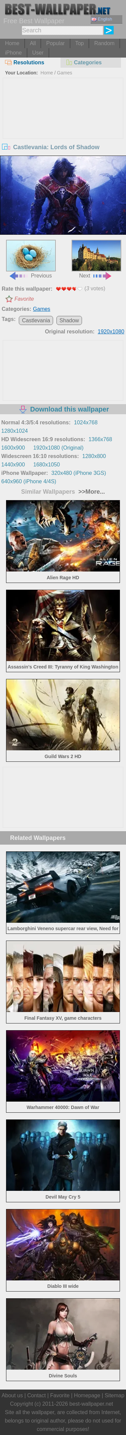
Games (64, 72)
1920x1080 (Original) (58, 448)
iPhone (13, 53)
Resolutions (24, 62)
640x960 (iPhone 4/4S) (28, 481)
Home (12, 43)
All (33, 43)
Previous (31, 259)
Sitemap (114, 1395)
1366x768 (100, 439)
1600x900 (13, 448)
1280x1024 (14, 431)
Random (104, 43)
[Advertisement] (63, 128)
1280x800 (94, 456)
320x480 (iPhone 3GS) (78, 473)
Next (96, 259)
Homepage (87, 1395)
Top (79, 43)
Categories (84, 62)
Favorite (24, 299)
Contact (36, 1395)
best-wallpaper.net (91, 1404)
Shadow (69, 320)
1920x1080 (111, 331)
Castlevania (36, 320)
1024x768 (85, 422)
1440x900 (13, 464)
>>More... (91, 491)
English (101, 19)
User (38, 53)
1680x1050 (46, 464)
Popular (55, 43)
